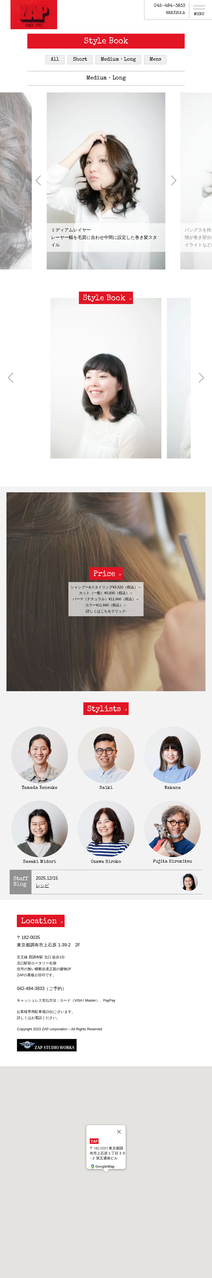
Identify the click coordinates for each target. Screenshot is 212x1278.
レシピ (42, 885)
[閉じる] (119, 1131)
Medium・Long (118, 59)
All (55, 59)
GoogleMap (102, 1166)
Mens (155, 59)
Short (80, 59)
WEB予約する (175, 12)
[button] (38, 181)
